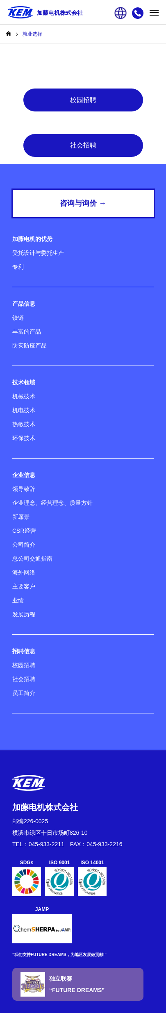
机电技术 (23, 410)
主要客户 (23, 586)
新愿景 (21, 516)
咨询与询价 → (83, 203)
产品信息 (23, 303)
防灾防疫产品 (29, 345)
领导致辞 (23, 489)
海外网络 (23, 572)
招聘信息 (23, 651)
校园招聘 (83, 99)
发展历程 (23, 614)
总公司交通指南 (32, 558)
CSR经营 (24, 530)
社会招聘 (83, 145)
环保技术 (23, 438)
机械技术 (23, 396)
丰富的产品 (26, 331)
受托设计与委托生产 (38, 253)
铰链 (18, 317)
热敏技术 (23, 424)
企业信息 (23, 475)
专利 (18, 266)
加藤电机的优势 (32, 239)
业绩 (18, 600)
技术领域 (23, 382)
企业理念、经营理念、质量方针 (52, 503)
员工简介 (23, 693)
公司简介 (23, 544)
